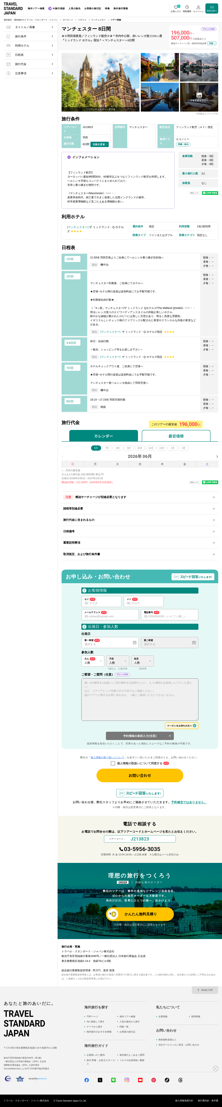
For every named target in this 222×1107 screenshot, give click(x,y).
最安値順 (176, 436)
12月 (161, 448)
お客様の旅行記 (127, 1031)
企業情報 (162, 1016)
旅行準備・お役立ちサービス (101, 1062)
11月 (150, 448)
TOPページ (92, 1016)
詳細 (211, 43)
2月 (184, 448)
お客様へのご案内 (96, 1055)
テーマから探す (95, 1026)
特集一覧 (124, 1026)
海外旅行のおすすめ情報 (99, 1031)
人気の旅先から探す (129, 1021)
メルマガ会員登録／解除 (131, 1060)
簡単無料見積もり (167, 1039)
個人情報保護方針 (184, 1100)
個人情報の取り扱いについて (107, 757)
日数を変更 (99, 144)
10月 (139, 448)
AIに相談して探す (96, 1021)
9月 (129, 448)
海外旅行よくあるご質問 (131, 1055)
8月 (118, 448)
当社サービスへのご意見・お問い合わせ (178, 1044)
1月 (173, 448)
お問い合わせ (140, 775)
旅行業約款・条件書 (208, 1100)
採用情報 (195, 1016)
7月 (107, 448)
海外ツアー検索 (127, 1016)
